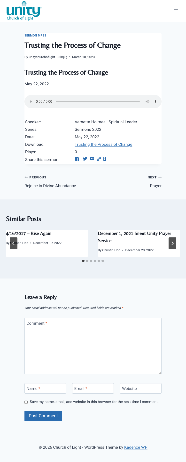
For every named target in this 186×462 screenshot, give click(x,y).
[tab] (83, 261)
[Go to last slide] (13, 243)
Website (129, 388)
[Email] (93, 388)
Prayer (129, 181)
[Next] (172, 243)
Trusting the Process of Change (103, 144)
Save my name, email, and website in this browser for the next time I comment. (94, 402)
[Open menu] (175, 11)
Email (80, 388)
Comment (36, 323)
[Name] (45, 388)
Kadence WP (135, 447)
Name (33, 388)
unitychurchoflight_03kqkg (48, 57)
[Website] (141, 388)
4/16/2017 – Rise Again (28, 233)
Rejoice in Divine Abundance (56, 181)
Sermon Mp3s (35, 35)
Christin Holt (19, 243)
